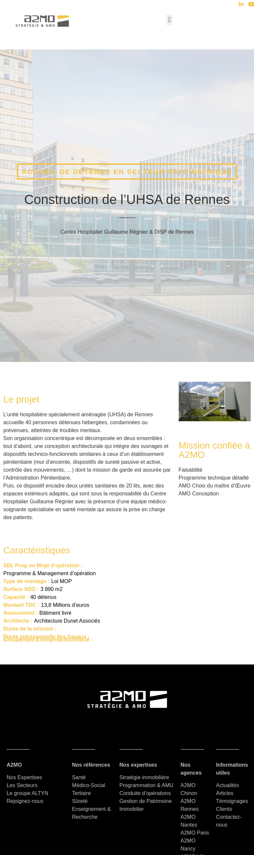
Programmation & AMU (147, 785)
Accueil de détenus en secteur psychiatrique (126, 171)
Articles (224, 793)
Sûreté (80, 801)
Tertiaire (81, 793)
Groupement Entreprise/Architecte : (48, 639)
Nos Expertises (24, 777)
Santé (79, 777)
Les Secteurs (22, 785)
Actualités (228, 785)
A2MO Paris (195, 833)
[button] (169, 20)
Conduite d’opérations (145, 793)
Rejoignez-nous (25, 801)
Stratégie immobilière (144, 777)
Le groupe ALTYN (27, 793)
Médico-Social (88, 785)
